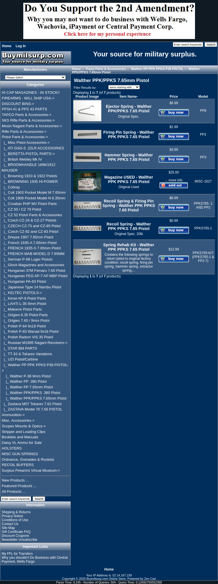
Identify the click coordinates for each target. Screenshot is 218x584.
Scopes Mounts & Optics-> (24, 426)
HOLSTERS (12, 448)
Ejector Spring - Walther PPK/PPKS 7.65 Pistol (129, 108)
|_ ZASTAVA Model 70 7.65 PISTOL (32, 409)
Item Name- (129, 97)
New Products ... (15, 480)
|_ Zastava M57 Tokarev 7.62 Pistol (31, 404)
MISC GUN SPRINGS (20, 454)
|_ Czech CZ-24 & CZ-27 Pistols (29, 220)
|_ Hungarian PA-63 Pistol (24, 281)
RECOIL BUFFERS (18, 465)
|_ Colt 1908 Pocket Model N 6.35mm (33, 198)
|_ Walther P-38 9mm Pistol (26, 376)
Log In (21, 46)
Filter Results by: (85, 87)
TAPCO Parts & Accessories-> (26, 115)
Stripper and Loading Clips (23, 432)
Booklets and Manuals (20, 437)
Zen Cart (150, 578)
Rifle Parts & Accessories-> (24, 131)
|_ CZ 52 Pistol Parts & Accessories (32, 215)
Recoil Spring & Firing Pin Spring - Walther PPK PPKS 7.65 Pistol (128, 205)
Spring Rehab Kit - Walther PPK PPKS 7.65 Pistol (128, 247)
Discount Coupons (15, 536)
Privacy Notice (12, 516)
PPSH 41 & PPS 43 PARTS (24, 109)
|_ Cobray (11, 187)
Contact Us (10, 524)
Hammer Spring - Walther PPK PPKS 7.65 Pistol (129, 157)
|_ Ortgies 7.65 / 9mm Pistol (25, 320)
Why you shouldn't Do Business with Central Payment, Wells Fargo (35, 560)
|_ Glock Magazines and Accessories (33, 265)
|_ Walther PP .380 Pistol (24, 381)
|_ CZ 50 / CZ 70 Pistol (21, 209)
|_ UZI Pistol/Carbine (20, 359)
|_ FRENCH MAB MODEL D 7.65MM (33, 254)
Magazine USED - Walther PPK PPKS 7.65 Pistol (128, 179)
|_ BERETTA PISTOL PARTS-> (28, 154)
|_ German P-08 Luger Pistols (27, 259)
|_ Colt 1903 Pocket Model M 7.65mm (34, 192)
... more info (174, 180)
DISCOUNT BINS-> (18, 104)
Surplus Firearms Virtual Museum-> (31, 470)
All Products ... (14, 491)
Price (174, 97)
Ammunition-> (13, 415)
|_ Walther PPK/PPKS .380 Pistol (31, 393)
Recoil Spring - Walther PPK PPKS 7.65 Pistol (129, 226)
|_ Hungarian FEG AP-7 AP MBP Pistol (34, 276)
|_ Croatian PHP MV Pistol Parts (29, 204)
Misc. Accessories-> (18, 420)
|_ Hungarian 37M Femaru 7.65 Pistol (33, 270)
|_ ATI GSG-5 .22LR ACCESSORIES (33, 148)
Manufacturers (35, 70)
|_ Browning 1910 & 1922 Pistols (29, 176)
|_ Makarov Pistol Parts (22, 309)
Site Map (8, 528)
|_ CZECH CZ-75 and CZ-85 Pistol (31, 226)
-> (25, 137)
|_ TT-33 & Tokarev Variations (27, 354)
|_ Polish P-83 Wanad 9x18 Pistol (30, 331)
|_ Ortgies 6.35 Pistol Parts (25, 315)
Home (6, 46)
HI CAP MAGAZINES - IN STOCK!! (30, 92)
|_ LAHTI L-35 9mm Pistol (24, 304)
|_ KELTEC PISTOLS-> (22, 293)
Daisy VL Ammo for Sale (22, 443)
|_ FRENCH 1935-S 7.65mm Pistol (31, 248)
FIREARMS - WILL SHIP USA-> (28, 98)
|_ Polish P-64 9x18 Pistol (24, 326)
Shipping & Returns (16, 512)
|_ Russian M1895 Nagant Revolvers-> (34, 343)
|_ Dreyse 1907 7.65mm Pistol (27, 237)
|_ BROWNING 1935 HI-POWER (30, 181)
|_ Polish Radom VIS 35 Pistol (27, 337)
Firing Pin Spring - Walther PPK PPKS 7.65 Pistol (128, 134)
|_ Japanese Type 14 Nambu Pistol (31, 287)
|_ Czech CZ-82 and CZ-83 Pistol (30, 231)
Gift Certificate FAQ (16, 532)
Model (203, 97)
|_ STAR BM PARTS (19, 348)
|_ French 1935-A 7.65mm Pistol (29, 243)
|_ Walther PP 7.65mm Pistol (27, 387)
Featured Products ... (19, 486)
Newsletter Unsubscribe (19, 540)
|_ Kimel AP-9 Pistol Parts (24, 298)
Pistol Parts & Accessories (106, 68)
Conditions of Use (15, 520)
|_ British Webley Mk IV (22, 159)
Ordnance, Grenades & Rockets (28, 459)
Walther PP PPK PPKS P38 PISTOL (157, 68)
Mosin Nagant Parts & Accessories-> (32, 126)
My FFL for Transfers (17, 554)
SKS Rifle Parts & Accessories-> (28, 120)
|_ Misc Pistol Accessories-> (26, 142)
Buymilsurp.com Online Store (106, 578)
